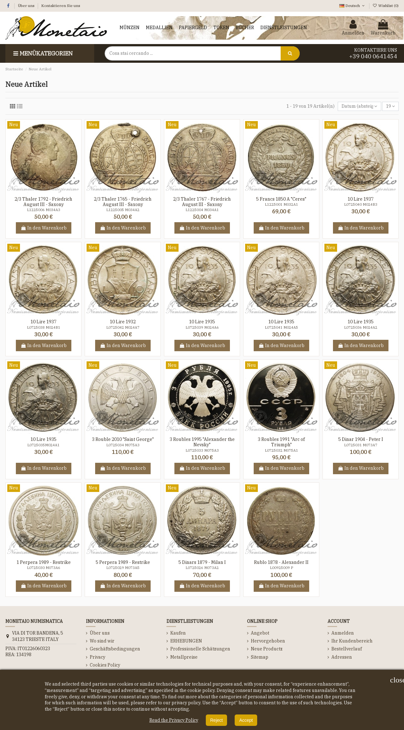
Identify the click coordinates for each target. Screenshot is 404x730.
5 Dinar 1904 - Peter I (360, 439)
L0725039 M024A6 (202, 327)
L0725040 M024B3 (360, 204)
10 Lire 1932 (123, 322)
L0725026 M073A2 (202, 567)
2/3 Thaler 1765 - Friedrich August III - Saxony (123, 201)
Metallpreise (184, 657)
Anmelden (342, 633)
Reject (216, 720)
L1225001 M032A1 (281, 204)
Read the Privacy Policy (173, 720)
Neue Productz (267, 649)
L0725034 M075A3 (123, 445)
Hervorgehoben (268, 641)
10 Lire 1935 (202, 322)
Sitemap (259, 657)
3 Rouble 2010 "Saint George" (123, 439)
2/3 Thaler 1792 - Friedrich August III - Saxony (43, 201)
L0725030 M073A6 (43, 567)
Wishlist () (386, 5)
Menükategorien (42, 53)
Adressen (341, 657)
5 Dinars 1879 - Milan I (202, 562)
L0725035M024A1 (43, 445)
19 (390, 106)
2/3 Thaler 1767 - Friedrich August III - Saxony (202, 201)
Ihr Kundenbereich (352, 641)
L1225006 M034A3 (43, 210)
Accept (246, 720)
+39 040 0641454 (373, 56)
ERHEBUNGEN (186, 641)
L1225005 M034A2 (123, 210)
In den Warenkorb (44, 228)
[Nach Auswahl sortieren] (359, 106)
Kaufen (178, 633)
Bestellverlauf (346, 649)
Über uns (27, 5)
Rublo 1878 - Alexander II (281, 562)
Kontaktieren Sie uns (60, 5)
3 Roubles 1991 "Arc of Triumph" (281, 442)
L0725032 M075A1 (281, 450)
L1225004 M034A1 (202, 210)
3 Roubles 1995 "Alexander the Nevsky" (202, 442)
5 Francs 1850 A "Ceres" (281, 199)
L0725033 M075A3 (202, 450)
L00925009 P (281, 567)
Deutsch (352, 5)
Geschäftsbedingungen (115, 649)
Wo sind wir (102, 641)
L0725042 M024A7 (123, 327)
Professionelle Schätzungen (200, 649)
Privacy (97, 657)
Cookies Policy (105, 665)
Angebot (260, 633)
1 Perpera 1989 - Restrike (43, 562)
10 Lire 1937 (361, 199)
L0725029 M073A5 (123, 567)
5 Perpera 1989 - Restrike (123, 562)
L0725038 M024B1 (43, 327)
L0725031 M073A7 (360, 445)
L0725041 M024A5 (281, 327)
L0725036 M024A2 (360, 327)
